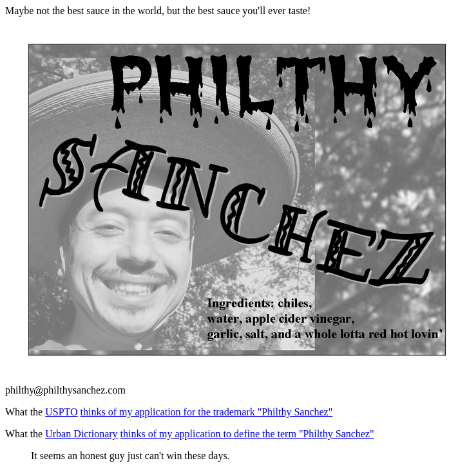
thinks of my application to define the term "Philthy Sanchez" (247, 433)
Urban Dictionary (81, 433)
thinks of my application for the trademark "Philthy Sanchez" (207, 411)
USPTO (61, 411)
